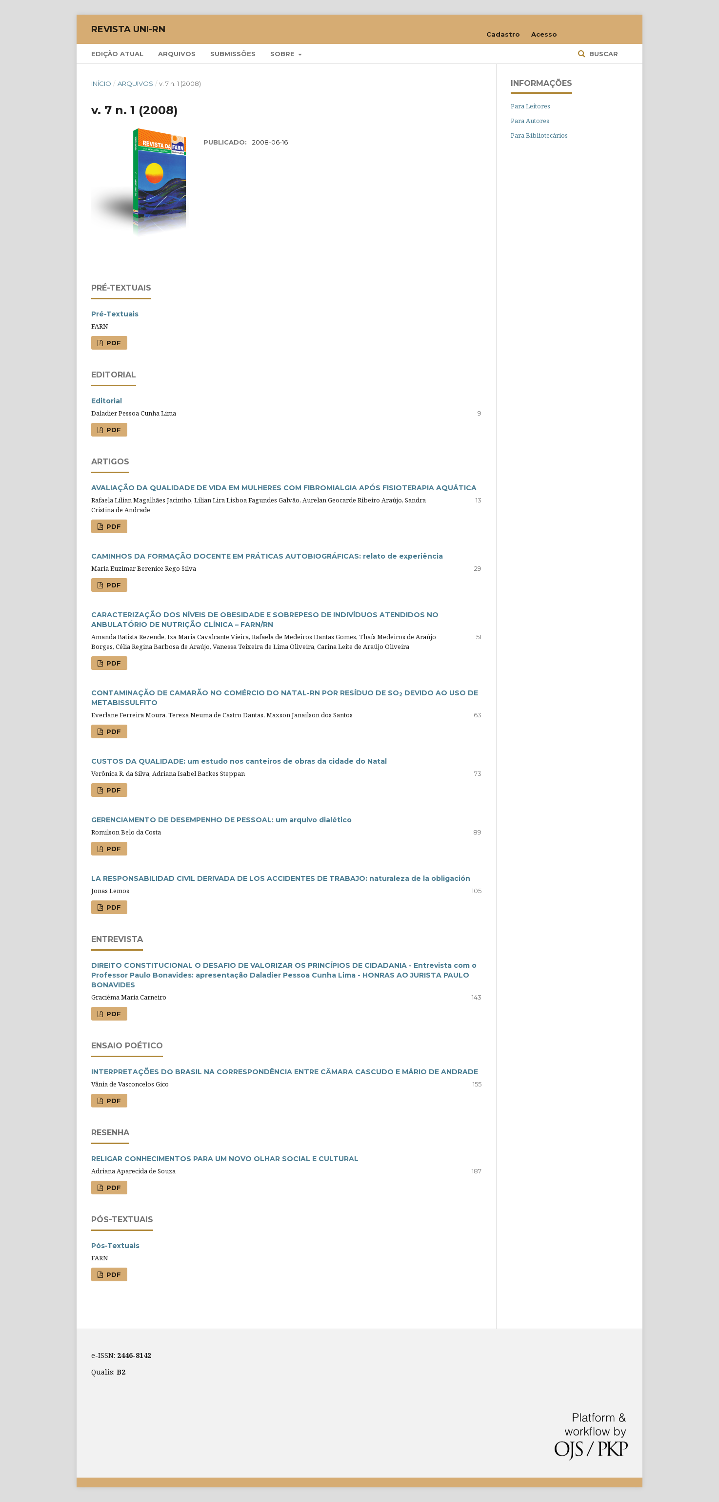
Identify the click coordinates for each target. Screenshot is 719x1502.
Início (101, 83)
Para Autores (530, 120)
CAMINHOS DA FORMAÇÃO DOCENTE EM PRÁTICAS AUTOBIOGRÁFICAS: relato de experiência (267, 556)
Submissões (233, 54)
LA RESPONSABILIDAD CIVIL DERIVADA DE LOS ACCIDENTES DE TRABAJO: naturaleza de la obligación (280, 878)
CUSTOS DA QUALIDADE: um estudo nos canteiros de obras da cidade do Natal (239, 761)
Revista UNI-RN (128, 29)
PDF (112, 343)
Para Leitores (530, 106)
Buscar (602, 54)
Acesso (544, 34)
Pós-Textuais (115, 1245)
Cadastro (503, 34)
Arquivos (177, 54)
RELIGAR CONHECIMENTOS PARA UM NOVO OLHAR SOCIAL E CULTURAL (225, 1158)
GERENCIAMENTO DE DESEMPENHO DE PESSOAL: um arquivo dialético (221, 819)
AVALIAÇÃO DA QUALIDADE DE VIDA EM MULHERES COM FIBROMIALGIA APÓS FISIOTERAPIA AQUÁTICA (284, 487)
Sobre (283, 54)
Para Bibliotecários (539, 135)
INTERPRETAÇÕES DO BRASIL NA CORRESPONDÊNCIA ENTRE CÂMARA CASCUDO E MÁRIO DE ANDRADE (284, 1071)
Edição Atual (117, 54)
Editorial (106, 400)
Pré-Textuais (115, 314)
